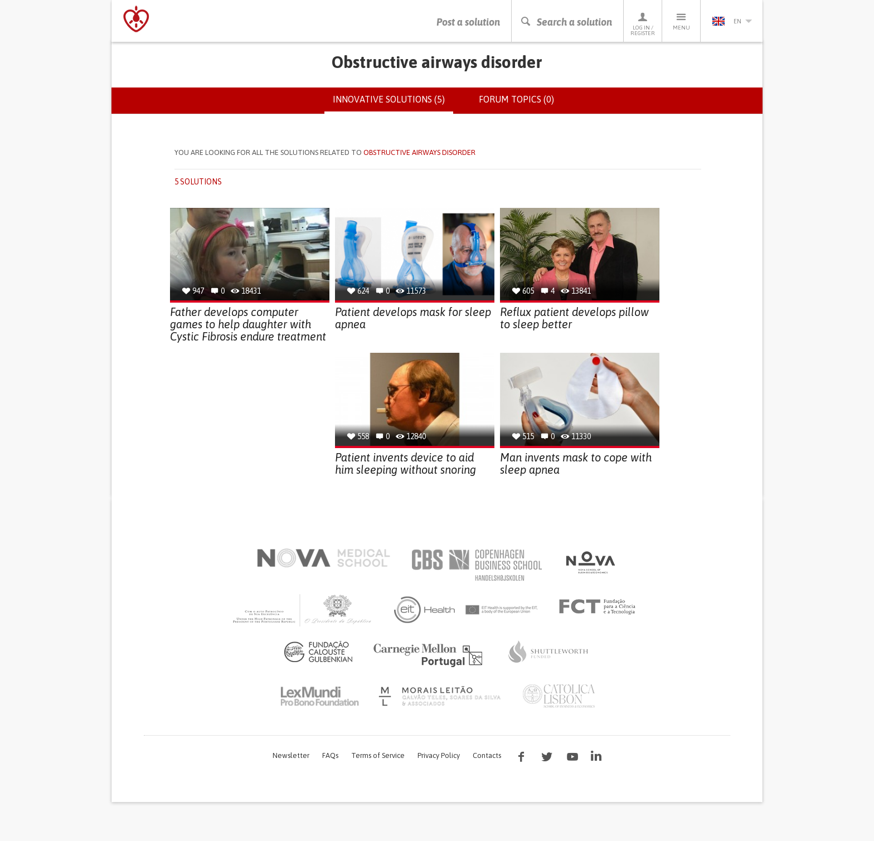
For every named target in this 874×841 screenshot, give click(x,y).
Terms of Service (378, 755)
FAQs (330, 755)
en (732, 21)
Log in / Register (643, 23)
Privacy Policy (438, 755)
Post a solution (468, 22)
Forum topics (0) (516, 99)
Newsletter (291, 755)
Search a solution (566, 22)
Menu (681, 21)
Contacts (487, 755)
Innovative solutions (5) (393, 103)
